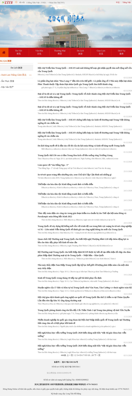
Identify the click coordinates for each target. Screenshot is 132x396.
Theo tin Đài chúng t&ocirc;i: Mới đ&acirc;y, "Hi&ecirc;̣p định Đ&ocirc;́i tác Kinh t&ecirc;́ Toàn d (77, 259)
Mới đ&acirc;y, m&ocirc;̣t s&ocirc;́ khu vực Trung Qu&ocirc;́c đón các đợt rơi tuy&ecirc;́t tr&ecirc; (77, 149)
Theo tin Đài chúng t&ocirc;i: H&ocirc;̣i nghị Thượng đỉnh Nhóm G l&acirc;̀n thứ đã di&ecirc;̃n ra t (75, 246)
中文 (118, 2)
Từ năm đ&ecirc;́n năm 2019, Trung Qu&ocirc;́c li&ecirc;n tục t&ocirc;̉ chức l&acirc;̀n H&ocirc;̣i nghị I (77, 178)
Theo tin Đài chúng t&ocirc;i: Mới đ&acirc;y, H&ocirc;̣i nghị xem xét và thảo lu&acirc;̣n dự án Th (76, 220)
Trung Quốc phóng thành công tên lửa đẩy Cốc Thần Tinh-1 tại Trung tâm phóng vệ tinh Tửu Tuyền (84, 310)
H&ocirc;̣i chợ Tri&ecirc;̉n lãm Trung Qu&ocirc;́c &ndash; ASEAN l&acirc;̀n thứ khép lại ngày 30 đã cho (77, 75)
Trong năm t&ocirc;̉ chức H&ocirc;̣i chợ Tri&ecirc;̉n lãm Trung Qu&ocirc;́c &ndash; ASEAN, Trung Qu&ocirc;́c (80, 126)
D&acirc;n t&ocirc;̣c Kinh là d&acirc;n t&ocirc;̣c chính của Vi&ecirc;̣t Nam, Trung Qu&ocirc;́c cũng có (78, 188)
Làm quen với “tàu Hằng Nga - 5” (53, 165)
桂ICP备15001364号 (70, 362)
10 (89, 355)
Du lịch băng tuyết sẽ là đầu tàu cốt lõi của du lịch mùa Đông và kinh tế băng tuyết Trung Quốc (81, 146)
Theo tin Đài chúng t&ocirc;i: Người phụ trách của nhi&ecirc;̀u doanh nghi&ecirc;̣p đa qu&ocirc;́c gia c (77, 326)
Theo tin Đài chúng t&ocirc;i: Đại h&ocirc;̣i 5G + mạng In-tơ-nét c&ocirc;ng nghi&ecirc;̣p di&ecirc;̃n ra (77, 233)
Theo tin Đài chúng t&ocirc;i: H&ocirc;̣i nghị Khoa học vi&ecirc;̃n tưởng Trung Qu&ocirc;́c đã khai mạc (77, 339)
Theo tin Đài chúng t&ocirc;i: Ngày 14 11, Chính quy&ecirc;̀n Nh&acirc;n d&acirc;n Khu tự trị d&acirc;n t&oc (79, 291)
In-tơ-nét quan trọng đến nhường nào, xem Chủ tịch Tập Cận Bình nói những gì (74, 174)
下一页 (97, 355)
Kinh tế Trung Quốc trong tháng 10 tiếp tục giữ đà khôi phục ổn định (70, 278)
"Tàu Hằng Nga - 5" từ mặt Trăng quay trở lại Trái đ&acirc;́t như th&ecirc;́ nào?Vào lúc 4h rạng (74, 168)
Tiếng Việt (126, 2)
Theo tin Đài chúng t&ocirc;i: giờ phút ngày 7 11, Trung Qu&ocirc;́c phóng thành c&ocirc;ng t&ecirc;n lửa (78, 313)
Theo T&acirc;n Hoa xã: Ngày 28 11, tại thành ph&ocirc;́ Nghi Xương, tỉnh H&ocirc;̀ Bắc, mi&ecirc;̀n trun (78, 159)
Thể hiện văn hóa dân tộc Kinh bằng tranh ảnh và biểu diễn (65, 184)
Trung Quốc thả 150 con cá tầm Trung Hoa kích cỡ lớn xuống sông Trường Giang (75, 155)
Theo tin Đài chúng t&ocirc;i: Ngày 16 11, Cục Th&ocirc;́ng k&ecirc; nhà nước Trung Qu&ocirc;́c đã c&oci (78, 281)
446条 (63, 355)
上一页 (70, 355)
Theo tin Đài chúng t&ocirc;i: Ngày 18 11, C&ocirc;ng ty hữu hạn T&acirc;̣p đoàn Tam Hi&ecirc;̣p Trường (78, 272)
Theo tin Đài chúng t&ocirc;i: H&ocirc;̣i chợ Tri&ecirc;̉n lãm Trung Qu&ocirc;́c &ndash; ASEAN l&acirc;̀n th (79, 100)
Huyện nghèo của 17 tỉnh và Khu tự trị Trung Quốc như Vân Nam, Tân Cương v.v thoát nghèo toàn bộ (85, 287)
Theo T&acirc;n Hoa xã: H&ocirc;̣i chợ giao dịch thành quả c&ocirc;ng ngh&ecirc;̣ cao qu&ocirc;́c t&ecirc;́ (78, 304)
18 (92, 355)
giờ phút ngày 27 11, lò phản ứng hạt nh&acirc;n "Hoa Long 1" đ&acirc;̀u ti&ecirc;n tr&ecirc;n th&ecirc (79, 88)
